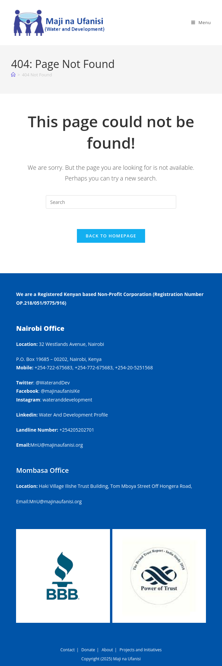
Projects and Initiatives (141, 650)
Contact (68, 650)
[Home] (13, 75)
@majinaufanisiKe (60, 391)
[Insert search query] (111, 202)
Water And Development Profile (73, 415)
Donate (88, 650)
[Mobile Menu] (201, 22)
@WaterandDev (53, 382)
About (107, 650)
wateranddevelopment (67, 399)
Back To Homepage (111, 236)
